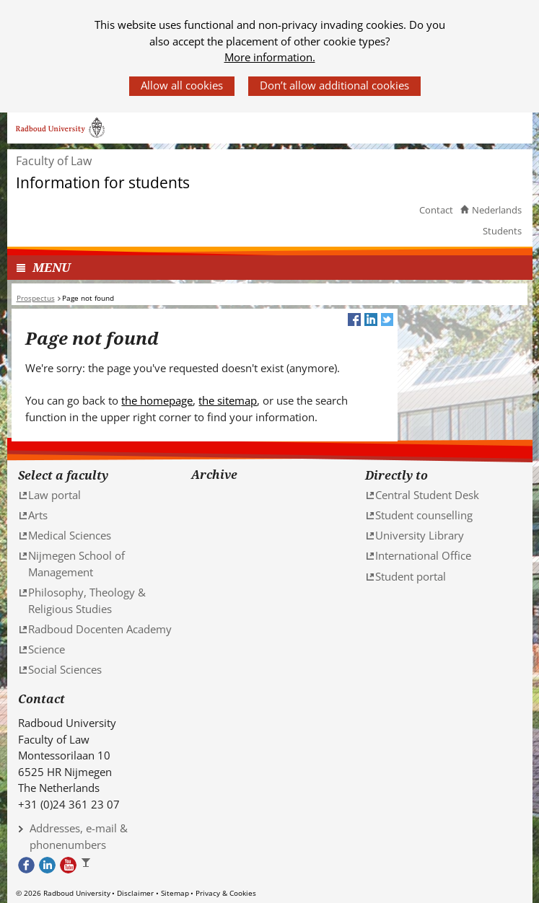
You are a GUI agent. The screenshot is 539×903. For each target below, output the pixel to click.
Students (502, 230)
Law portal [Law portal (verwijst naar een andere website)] (54, 495)
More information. (269, 57)
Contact (436, 209)
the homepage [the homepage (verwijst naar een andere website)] (157, 400)
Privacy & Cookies (226, 893)
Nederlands (497, 209)
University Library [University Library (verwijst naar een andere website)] (419, 535)
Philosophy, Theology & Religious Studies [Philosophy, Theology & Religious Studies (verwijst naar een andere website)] (87, 600)
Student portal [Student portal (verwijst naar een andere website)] (410, 576)
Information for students (103, 183)
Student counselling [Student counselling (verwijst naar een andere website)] (424, 515)
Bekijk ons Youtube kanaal (68, 865)
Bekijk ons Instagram (89, 865)
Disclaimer (135, 893)
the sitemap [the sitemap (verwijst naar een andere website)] (227, 400)
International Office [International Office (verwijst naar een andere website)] (423, 555)
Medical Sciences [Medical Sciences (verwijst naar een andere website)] (69, 535)
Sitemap (175, 893)
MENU (51, 267)
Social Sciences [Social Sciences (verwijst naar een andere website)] (65, 669)
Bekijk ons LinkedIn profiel (47, 865)
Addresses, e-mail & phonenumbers (79, 836)
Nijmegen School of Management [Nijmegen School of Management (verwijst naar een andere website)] (76, 563)
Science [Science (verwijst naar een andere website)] (46, 649)
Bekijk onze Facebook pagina (26, 865)
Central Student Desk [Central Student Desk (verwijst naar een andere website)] (427, 495)
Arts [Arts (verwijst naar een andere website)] (38, 515)
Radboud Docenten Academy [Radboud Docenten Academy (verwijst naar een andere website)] (100, 629)
